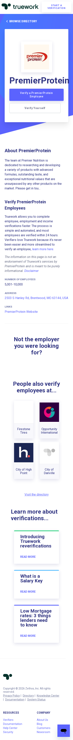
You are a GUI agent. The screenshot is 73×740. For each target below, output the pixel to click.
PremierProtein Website (21, 312)
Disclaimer (31, 271)
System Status (36, 699)
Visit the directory (37, 494)
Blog (39, 723)
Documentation (14, 699)
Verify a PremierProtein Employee (36, 94)
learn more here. (43, 249)
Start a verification (56, 6)
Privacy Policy (11, 695)
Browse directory (21, 21)
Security (8, 732)
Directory (28, 695)
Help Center (10, 728)
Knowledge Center (48, 695)
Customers (43, 728)
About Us (42, 719)
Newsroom (43, 732)
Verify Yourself (35, 108)
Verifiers (8, 719)
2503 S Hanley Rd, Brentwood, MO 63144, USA (36, 298)
